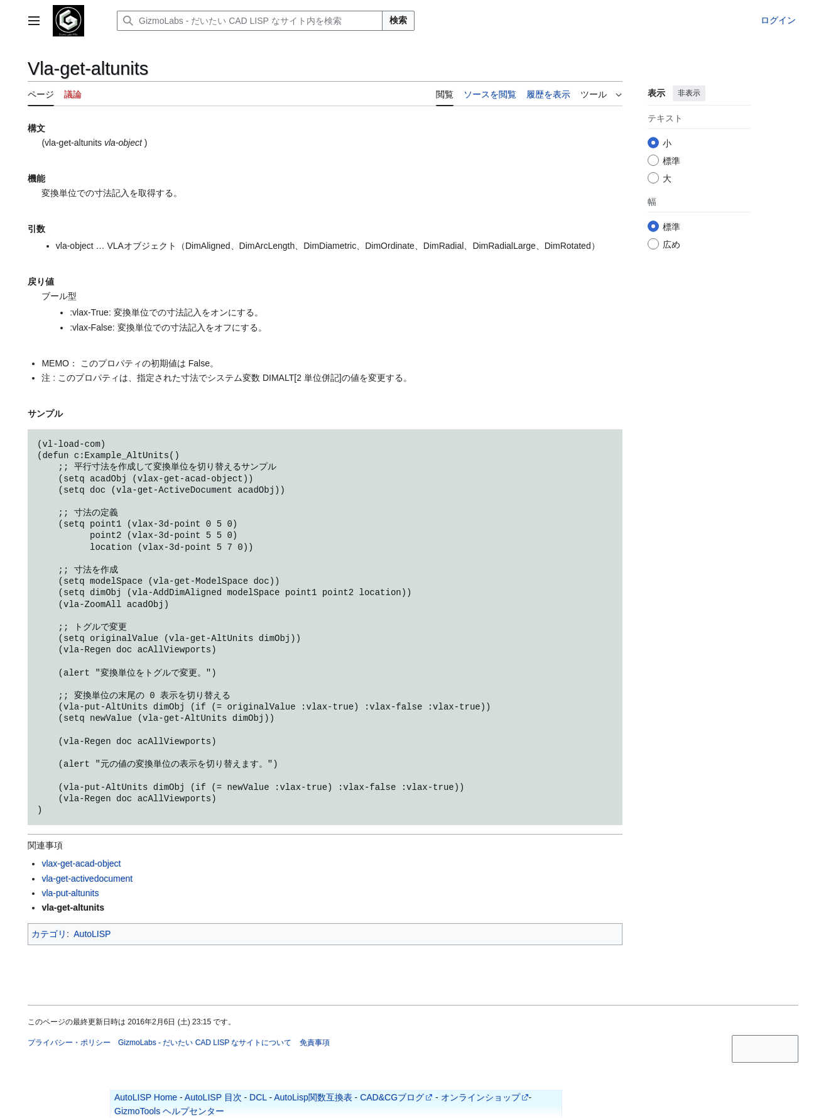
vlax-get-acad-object (81, 863)
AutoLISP (92, 934)
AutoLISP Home (145, 1097)
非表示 (689, 93)
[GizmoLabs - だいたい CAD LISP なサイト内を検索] (250, 21)
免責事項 (315, 1042)
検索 (398, 20)
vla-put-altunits (70, 893)
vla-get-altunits (72, 907)
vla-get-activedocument (87, 879)
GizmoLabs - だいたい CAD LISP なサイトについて (205, 1042)
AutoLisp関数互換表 (313, 1097)
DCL (258, 1097)
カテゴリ (49, 934)
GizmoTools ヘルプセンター (169, 1111)
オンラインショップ (480, 1097)
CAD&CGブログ (392, 1097)
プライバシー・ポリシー (69, 1042)
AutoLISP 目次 (213, 1097)
